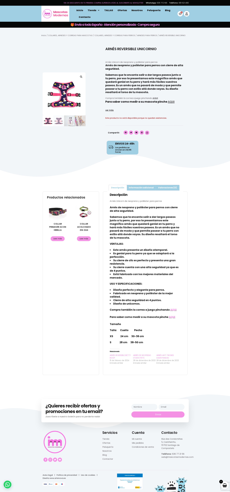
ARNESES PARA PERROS (147, 35)
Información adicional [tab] (141, 187)
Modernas (60, 13)
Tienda (94, 10)
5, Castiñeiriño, (168, 442)
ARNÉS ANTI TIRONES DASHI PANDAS (165, 356)
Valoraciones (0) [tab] (167, 187)
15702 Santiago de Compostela (170, 447)
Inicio (79, 10)
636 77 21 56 (178, 453)
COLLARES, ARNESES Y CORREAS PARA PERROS (115, 35)
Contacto (85, 17)
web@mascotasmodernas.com (177, 457)
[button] (81, 76)
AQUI (155, 98)
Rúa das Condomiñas (172, 438)
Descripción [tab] (117, 187)
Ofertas (122, 10)
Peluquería (153, 10)
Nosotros (137, 10)
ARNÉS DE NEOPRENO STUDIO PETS (142, 356)
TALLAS (108, 10)
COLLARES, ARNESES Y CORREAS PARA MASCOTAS (70, 35)
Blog (167, 10)
